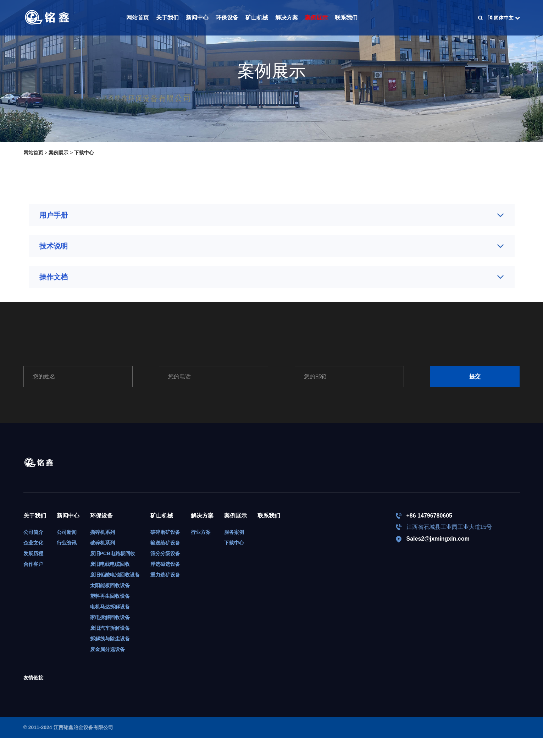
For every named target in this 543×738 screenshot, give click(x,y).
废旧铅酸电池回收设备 (115, 575)
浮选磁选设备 (165, 564)
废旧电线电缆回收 (110, 564)
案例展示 (316, 18)
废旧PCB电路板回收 (112, 553)
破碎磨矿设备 (165, 532)
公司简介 (33, 532)
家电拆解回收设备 (110, 617)
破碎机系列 (102, 543)
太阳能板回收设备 (110, 585)
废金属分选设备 (107, 649)
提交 (475, 376)
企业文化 (33, 543)
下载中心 (84, 152)
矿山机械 (256, 18)
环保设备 (227, 18)
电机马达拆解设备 (110, 606)
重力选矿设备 (165, 575)
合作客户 (33, 564)
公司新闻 (67, 532)
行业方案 (201, 532)
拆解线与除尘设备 (110, 638)
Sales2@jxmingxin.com (438, 539)
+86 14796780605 (429, 516)
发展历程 (33, 553)
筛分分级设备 (165, 553)
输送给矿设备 (165, 543)
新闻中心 (197, 18)
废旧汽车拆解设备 (110, 628)
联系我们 (346, 18)
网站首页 (137, 18)
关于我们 (167, 18)
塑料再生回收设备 (110, 596)
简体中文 (504, 18)
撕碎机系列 (102, 532)
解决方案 (286, 18)
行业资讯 (67, 543)
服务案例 (234, 532)
